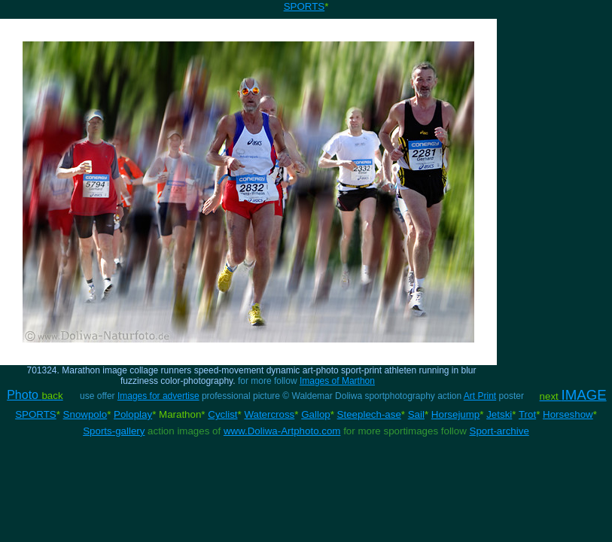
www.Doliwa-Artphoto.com (282, 431)
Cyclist (222, 414)
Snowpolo (85, 414)
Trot (527, 414)
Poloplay (133, 414)
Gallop (315, 414)
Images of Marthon (337, 381)
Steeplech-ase (369, 414)
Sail (416, 414)
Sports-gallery (114, 431)
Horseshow (568, 414)
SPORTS (304, 6)
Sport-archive (499, 431)
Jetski (499, 414)
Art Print (480, 396)
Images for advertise (158, 396)
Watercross (269, 414)
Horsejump (455, 414)
